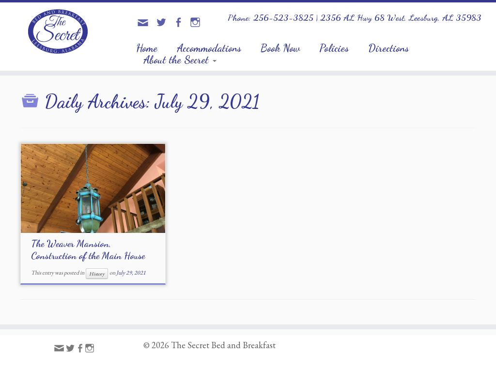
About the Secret (180, 59)
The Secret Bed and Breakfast (223, 345)
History (97, 273)
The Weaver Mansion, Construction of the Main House (88, 249)
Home (146, 48)
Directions (388, 48)
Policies (334, 48)
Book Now (280, 48)
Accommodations (209, 48)
